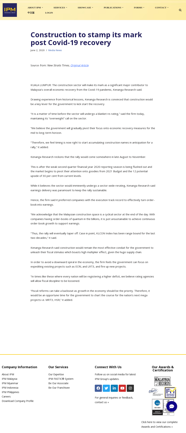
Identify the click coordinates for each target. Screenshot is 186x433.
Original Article (79, 65)
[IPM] (10, 10)
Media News (55, 50)
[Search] (180, 10)
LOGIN (49, 12)
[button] (42, 7)
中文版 (31, 12)
